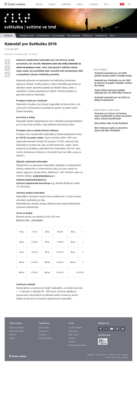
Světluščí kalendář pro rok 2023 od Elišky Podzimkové (119, 109)
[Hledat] (129, 4)
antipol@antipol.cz (43, 222)
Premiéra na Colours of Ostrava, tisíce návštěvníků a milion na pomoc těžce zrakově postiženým (119, 131)
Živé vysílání (44, 374)
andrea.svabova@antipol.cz (31, 226)
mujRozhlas (66, 4)
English (125, 401)
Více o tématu (100, 70)
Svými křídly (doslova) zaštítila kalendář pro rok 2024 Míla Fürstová (119, 98)
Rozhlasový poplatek (78, 391)
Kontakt (72, 388)
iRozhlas (39, 4)
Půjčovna (87, 35)
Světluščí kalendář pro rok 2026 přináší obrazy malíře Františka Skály (119, 75)
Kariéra (72, 384)
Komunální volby (16, 377)
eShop (12, 384)
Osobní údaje (101, 401)
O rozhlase (93, 4)
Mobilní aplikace (46, 384)
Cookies (90, 401)
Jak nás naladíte (75, 374)
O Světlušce (43, 35)
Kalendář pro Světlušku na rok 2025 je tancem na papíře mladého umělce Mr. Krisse (119, 87)
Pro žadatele (73, 35)
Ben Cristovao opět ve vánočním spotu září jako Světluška (119, 154)
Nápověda (73, 377)
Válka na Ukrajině (16, 374)
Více (113, 35)
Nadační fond (27, 35)
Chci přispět (58, 35)
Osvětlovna (101, 35)
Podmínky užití (114, 401)
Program (52, 4)
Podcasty (43, 381)
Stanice (80, 4)
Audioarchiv (44, 377)
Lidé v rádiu (74, 381)
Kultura (8, 35)
